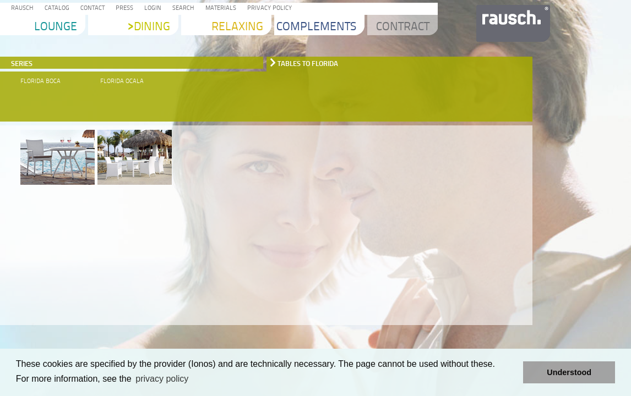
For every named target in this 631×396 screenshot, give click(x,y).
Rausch (21, 9)
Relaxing (237, 27)
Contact (91, 9)
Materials (219, 9)
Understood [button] (569, 372)
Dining (149, 27)
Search (181, 9)
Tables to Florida (308, 63)
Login (151, 9)
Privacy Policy (268, 9)
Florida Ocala (122, 81)
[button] (511, 372)
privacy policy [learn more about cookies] (161, 378)
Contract (402, 27)
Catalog (55, 9)
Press (122, 9)
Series (21, 63)
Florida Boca (40, 81)
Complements (316, 27)
